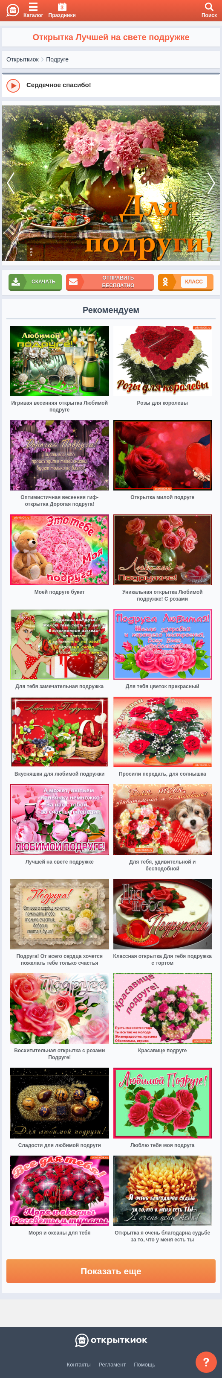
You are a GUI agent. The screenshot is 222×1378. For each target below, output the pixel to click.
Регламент (112, 1364)
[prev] (10, 183)
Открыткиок (22, 59)
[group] (111, 85)
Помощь (144, 1364)
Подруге (57, 59)
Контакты (79, 1364)
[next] (211, 183)
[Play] (13, 86)
